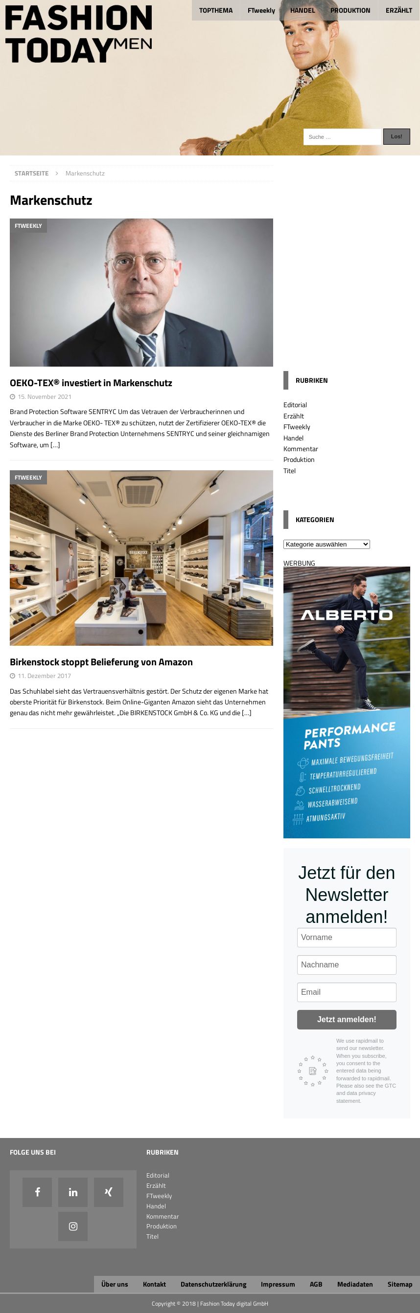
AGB (316, 1284)
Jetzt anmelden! (346, 1019)
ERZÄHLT (399, 10)
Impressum (278, 1284)
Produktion (299, 459)
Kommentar (300, 448)
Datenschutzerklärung (213, 1284)
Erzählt (293, 416)
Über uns (114, 1284)
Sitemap (400, 1284)
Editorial (295, 404)
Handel (293, 438)
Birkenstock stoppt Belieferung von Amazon (101, 661)
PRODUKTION (350, 10)
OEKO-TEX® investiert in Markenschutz (91, 382)
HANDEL (302, 10)
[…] (55, 444)
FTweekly (261, 10)
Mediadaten (355, 1284)
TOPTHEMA (216, 10)
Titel (289, 470)
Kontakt (154, 1284)
